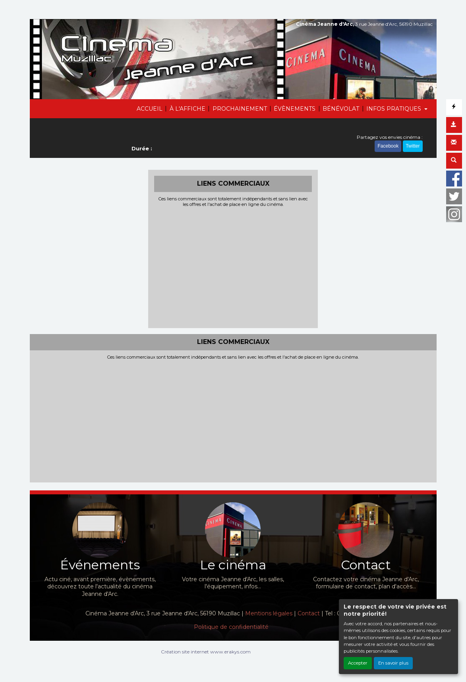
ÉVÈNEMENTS (294, 108)
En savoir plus (393, 663)
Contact (309, 613)
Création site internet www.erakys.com (206, 652)
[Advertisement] (233, 266)
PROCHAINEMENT (240, 108)
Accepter (357, 663)
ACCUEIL (149, 108)
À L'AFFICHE (187, 108)
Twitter (413, 146)
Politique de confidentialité (231, 626)
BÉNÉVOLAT (341, 108)
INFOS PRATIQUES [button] (394, 108)
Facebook (387, 146)
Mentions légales (268, 613)
